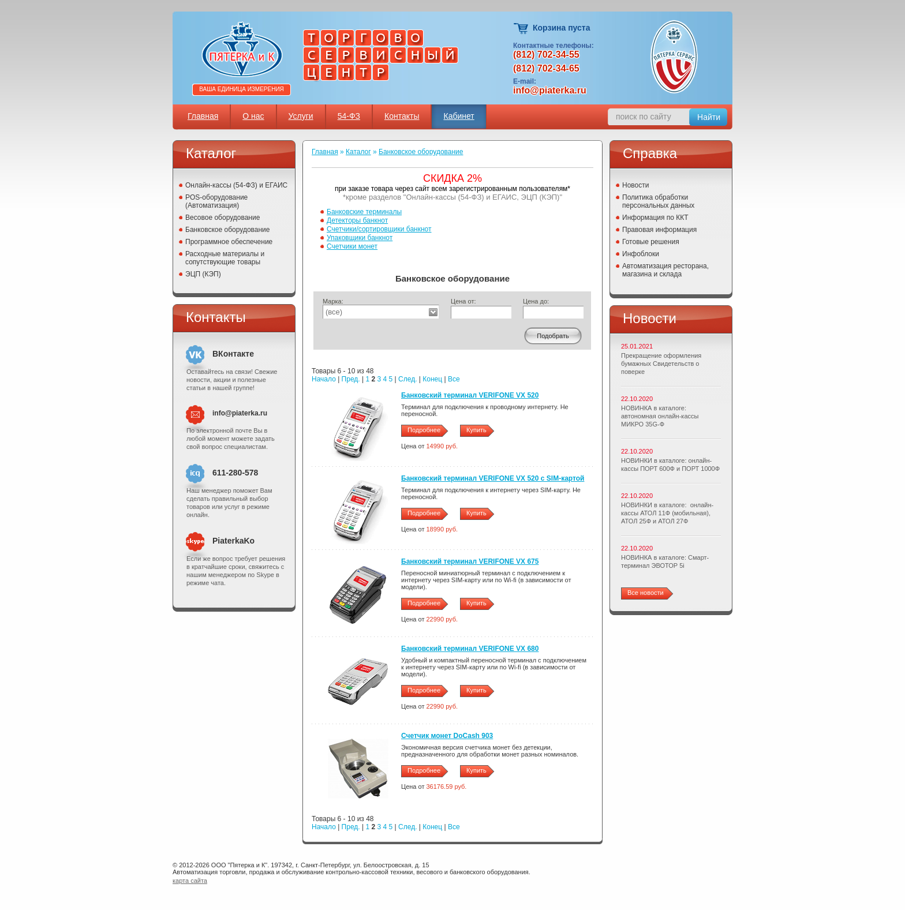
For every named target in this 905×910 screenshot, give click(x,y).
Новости (635, 185)
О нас (253, 116)
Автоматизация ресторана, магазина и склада (665, 270)
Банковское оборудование (227, 230)
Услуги (301, 116)
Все (454, 379)
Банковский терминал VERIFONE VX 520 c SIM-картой (492, 478)
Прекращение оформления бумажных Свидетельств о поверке (661, 363)
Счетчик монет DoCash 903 (447, 736)
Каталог (358, 152)
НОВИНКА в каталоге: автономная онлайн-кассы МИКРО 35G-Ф (659, 416)
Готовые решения (650, 242)
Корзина (521, 28)
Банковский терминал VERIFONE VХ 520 (469, 395)
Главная (203, 116)
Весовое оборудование (222, 218)
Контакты (401, 116)
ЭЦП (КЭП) (203, 274)
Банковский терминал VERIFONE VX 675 (469, 561)
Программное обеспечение (228, 242)
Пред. (351, 379)
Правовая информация (659, 230)
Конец (432, 379)
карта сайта (190, 880)
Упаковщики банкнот (359, 238)
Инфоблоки (640, 254)
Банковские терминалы (364, 212)
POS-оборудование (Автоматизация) (216, 201)
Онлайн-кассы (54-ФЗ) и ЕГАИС (236, 185)
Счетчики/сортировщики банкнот (379, 229)
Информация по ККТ (655, 218)
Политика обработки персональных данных (658, 201)
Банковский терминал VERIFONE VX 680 (469, 649)
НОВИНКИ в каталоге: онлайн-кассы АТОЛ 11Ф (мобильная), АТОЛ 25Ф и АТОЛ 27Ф (667, 513)
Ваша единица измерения (241, 89)
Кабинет (458, 116)
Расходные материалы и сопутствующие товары (224, 258)
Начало (324, 379)
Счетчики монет (352, 246)
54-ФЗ (349, 116)
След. (407, 379)
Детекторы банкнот (357, 220)
